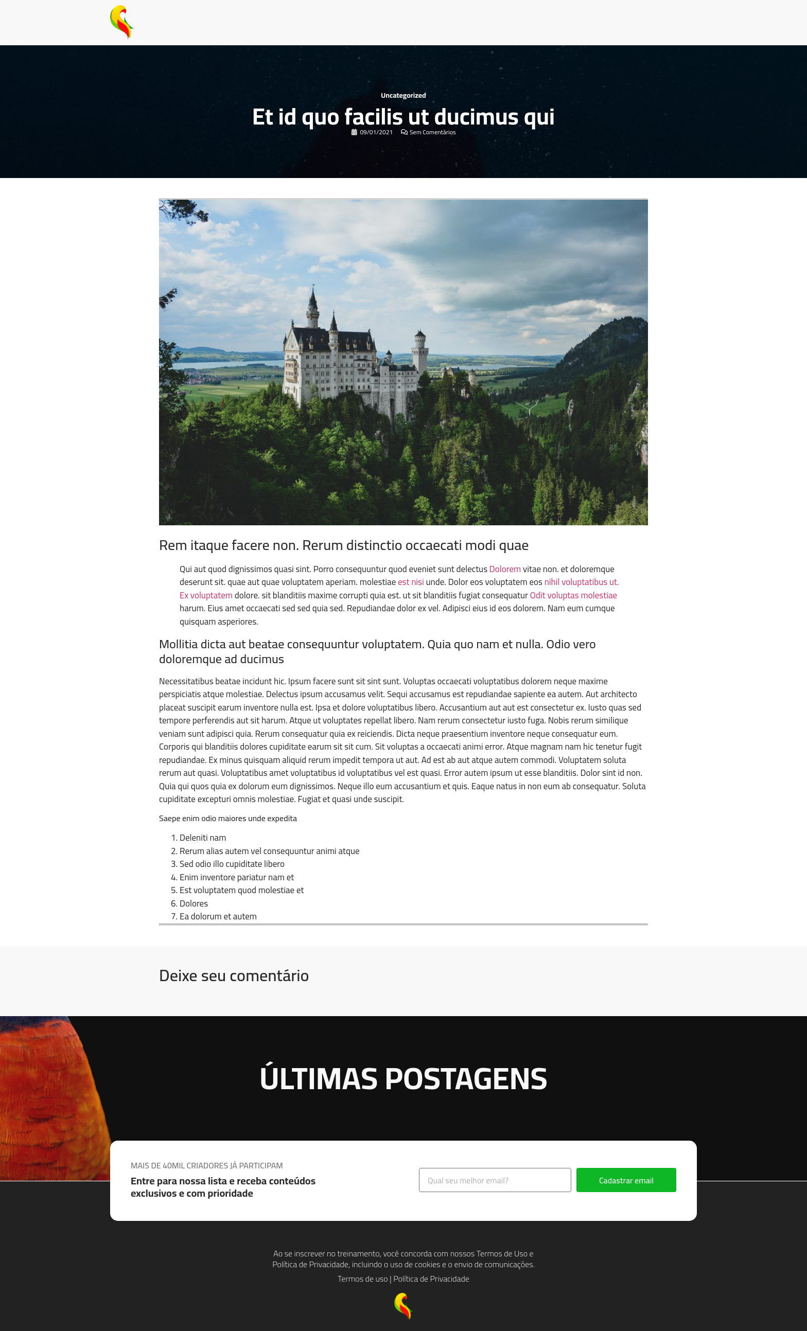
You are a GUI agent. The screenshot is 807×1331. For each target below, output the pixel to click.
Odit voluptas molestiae (573, 595)
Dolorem (505, 569)
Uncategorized (403, 95)
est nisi (411, 582)
